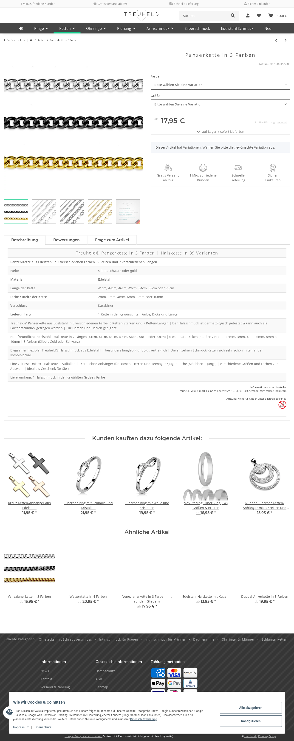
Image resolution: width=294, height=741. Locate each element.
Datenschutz (46, 727)
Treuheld (183, 391)
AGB (99, 679)
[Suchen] (203, 16)
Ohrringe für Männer (238, 639)
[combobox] (220, 85)
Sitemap (102, 687)
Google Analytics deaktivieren (83, 736)
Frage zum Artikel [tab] (112, 240)
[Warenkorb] (277, 15)
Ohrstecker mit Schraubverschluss (65, 639)
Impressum (25, 727)
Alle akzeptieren (247, 708)
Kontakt (46, 679)
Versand (282, 122)
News (44, 671)
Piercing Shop (267, 736)
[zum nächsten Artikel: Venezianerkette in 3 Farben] (285, 40)
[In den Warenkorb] (7, 49)
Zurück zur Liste (16, 40)
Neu (267, 28)
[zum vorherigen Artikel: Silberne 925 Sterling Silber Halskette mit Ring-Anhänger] (276, 40)
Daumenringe (203, 639)
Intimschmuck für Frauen (118, 639)
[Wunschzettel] (259, 15)
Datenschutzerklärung (147, 719)
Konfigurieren (247, 720)
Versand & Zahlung (55, 687)
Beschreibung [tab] (24, 240)
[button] (247, 15)
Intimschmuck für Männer (165, 639)
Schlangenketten (274, 639)
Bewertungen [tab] (66, 240)
